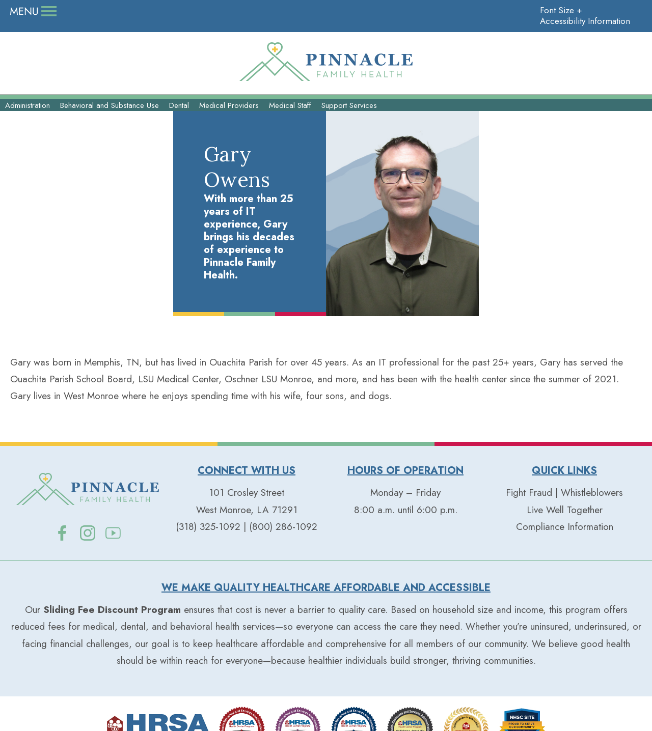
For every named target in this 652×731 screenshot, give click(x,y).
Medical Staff (290, 121)
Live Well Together (166, 11)
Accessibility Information (579, 11)
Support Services (349, 121)
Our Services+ (326, 99)
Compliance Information (564, 494)
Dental (179, 121)
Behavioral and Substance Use (109, 121)
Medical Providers (229, 121)
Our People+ (110, 99)
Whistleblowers (592, 461)
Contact (245, 11)
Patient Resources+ (542, 99)
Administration (27, 121)
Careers (89, 11)
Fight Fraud (529, 461)
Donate (36, 11)
